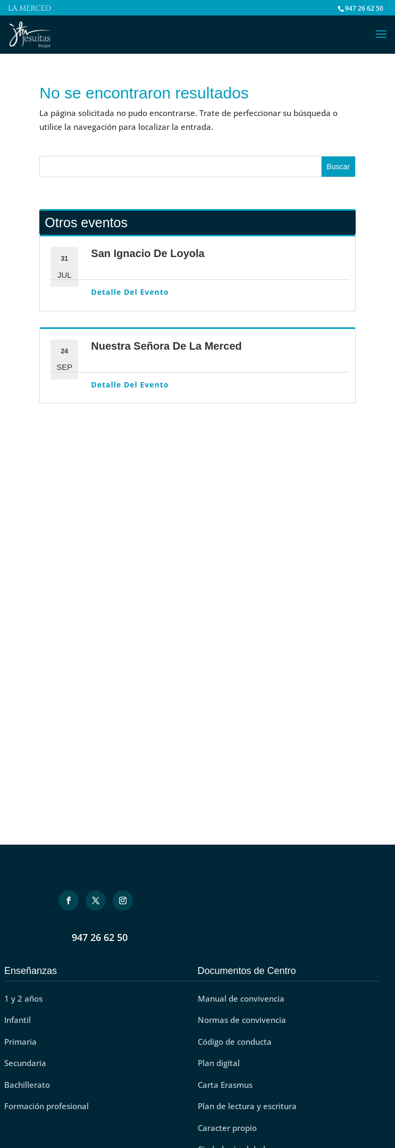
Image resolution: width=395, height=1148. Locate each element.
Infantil (17, 1019)
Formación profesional (46, 1106)
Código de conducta (235, 1041)
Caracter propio (227, 1127)
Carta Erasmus (225, 1084)
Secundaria (25, 1063)
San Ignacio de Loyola (147, 253)
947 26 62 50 (100, 937)
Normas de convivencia (242, 1019)
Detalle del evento (130, 292)
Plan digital (219, 1063)
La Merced (29, 9)
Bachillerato (27, 1084)
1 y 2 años (23, 998)
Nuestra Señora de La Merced (166, 346)
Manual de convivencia (241, 998)
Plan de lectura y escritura (247, 1106)
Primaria (20, 1041)
